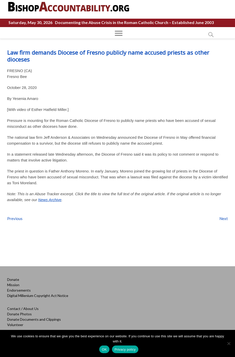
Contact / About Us (23, 308)
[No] (228, 343)
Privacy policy (125, 349)
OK (104, 349)
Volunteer (15, 325)
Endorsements (19, 290)
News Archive (49, 200)
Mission (13, 285)
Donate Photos (19, 314)
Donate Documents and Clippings (34, 319)
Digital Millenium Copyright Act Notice (37, 295)
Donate (13, 279)
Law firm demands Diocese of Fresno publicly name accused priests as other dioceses (108, 56)
